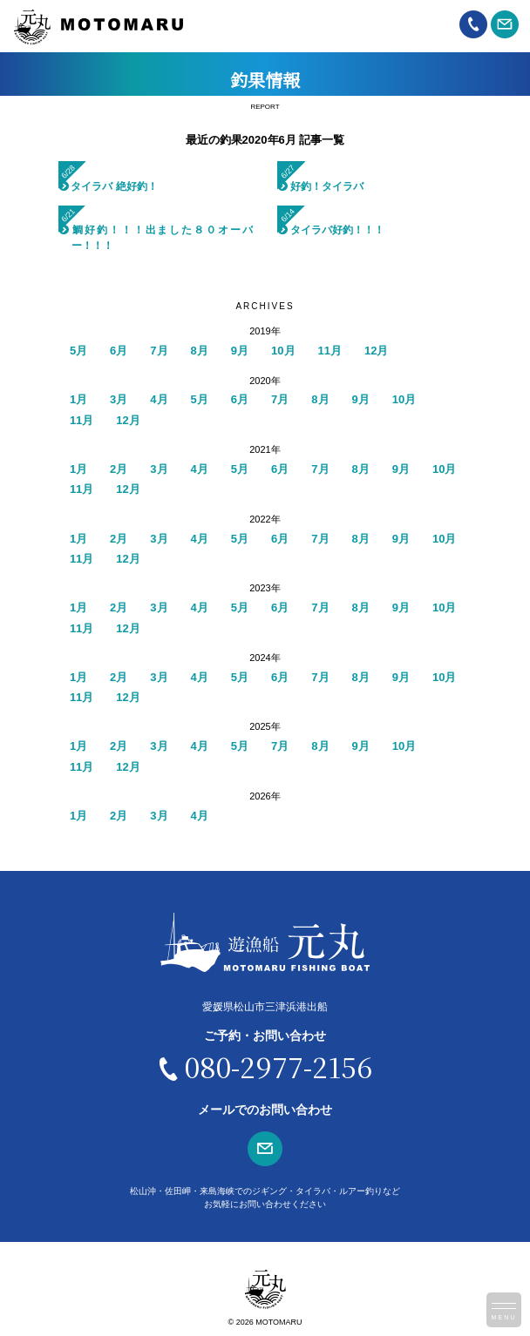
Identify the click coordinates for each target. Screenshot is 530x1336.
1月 (78, 399)
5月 (78, 350)
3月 (118, 399)
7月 (158, 350)
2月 (118, 469)
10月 (283, 350)
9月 (239, 350)
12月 (376, 350)
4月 (158, 399)
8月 (199, 350)
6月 (118, 350)
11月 (330, 350)
